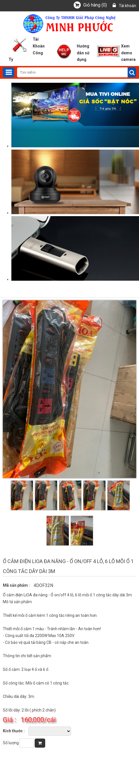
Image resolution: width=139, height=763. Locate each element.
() (95, 5)
